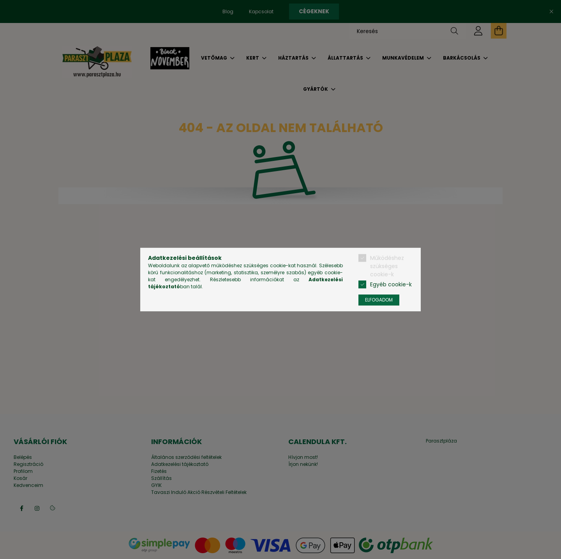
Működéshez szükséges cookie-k (387, 266)
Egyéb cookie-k (391, 284)
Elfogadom (379, 299)
